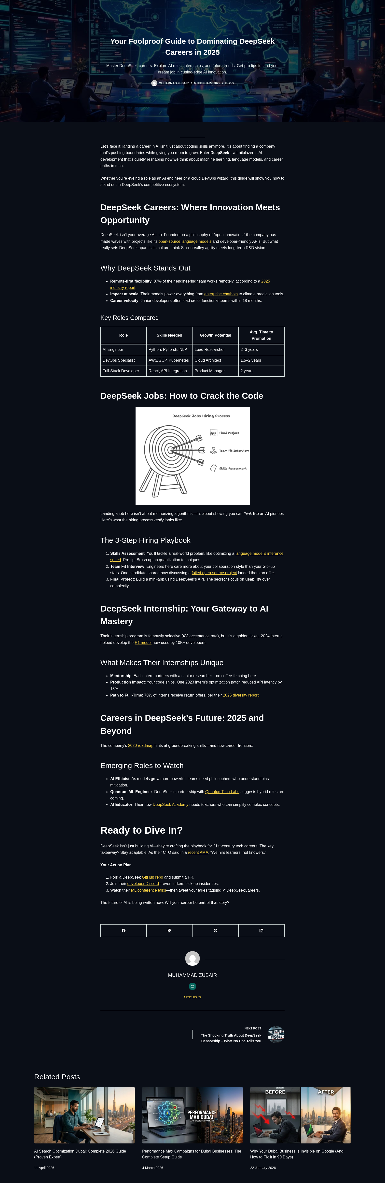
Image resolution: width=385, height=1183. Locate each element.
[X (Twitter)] (169, 931)
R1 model (143, 643)
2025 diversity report (241, 695)
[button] (193, 456)
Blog (229, 83)
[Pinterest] (216, 931)
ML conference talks (148, 890)
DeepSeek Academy (170, 804)
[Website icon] (192, 986)
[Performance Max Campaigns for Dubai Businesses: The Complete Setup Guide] (192, 1115)
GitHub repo (152, 877)
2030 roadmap (140, 745)
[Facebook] (124, 931)
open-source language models (185, 241)
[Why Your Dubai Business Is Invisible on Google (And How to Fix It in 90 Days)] (300, 1115)
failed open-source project (214, 573)
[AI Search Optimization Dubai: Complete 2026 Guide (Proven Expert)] (84, 1115)
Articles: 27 (192, 997)
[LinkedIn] (262, 931)
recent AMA (198, 852)
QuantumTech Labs (222, 792)
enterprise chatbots (221, 294)
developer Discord (143, 884)
